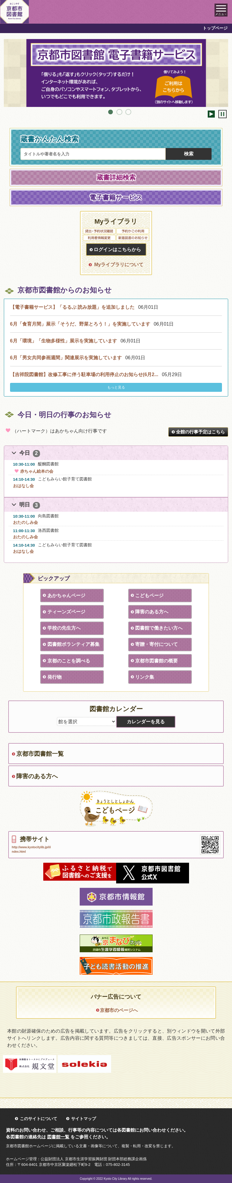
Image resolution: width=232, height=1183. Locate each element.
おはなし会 (23, 485)
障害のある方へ (151, 611)
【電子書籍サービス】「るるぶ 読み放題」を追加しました (72, 307)
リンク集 (144, 677)
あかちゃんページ (66, 595)
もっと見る (116, 387)
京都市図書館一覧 (40, 753)
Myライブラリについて (118, 264)
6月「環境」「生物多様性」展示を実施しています (63, 340)
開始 (211, 114)
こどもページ (149, 595)
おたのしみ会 (25, 522)
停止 (222, 114)
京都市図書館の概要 (156, 660)
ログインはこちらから (117, 249)
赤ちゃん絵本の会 (33, 471)
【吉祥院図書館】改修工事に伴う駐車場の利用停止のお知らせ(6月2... (84, 374)
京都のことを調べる (68, 660)
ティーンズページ (66, 611)
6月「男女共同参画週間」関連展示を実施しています (66, 357)
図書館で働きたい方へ (159, 627)
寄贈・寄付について (156, 644)
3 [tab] (128, 112)
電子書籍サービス (116, 197)
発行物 (54, 677)
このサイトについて (38, 1118)
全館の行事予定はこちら (200, 431)
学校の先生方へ (64, 627)
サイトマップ (83, 1118)
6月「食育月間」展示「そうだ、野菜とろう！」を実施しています (80, 323)
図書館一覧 (58, 1136)
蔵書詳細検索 (116, 177)
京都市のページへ (119, 1010)
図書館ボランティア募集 (73, 644)
